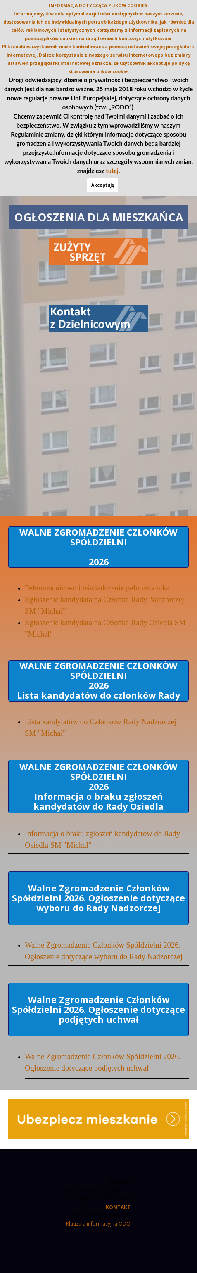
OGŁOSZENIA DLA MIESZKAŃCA (98, 217)
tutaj (112, 170)
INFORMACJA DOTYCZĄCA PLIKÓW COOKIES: (99, 5)
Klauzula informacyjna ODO (98, 1223)
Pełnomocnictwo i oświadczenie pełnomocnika (97, 587)
